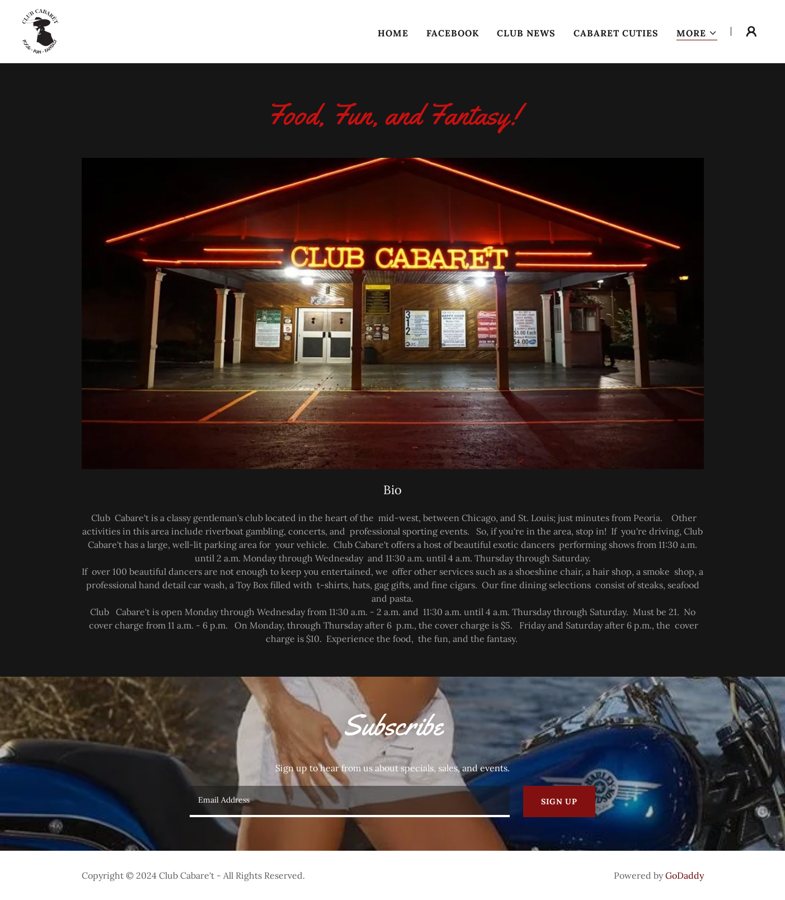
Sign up (559, 801)
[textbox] (350, 801)
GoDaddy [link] (684, 875)
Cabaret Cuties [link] (616, 33)
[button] (696, 33)
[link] (40, 30)
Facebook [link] (452, 33)
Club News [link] (526, 33)
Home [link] (393, 33)
